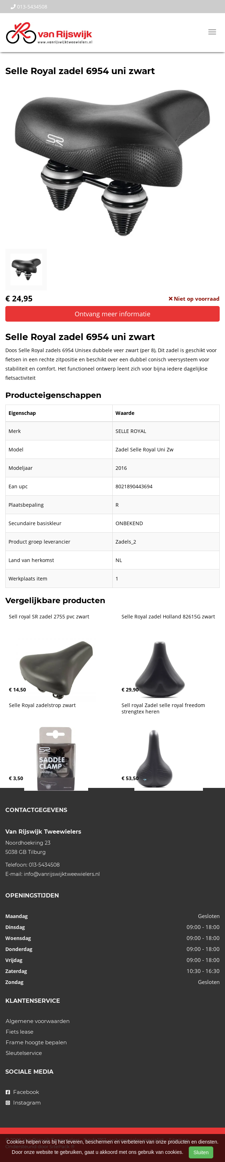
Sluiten (201, 1152)
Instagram (23, 1102)
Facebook (22, 1092)
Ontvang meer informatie (112, 314)
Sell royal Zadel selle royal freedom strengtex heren (164, 708)
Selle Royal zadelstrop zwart (42, 705)
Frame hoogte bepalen (36, 1042)
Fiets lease (19, 1031)
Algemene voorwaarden (38, 1021)
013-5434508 (29, 6)
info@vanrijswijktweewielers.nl (62, 874)
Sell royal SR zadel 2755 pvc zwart (49, 616)
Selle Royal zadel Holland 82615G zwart (168, 616)
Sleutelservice (24, 1053)
